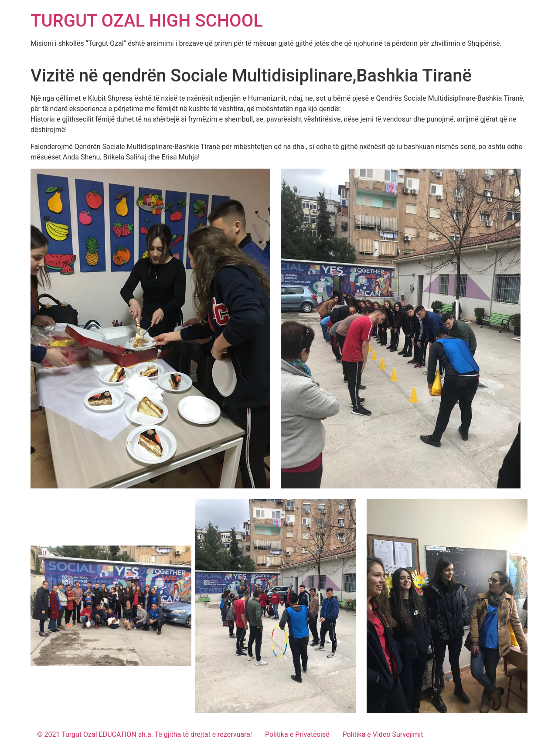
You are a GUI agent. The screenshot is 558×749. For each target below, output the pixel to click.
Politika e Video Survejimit (383, 734)
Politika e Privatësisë (297, 734)
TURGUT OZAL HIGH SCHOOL (147, 20)
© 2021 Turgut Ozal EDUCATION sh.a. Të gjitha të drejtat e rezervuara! (144, 734)
